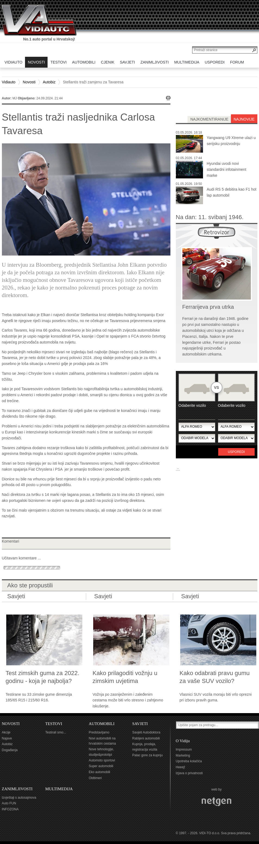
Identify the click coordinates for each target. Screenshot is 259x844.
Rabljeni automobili (146, 738)
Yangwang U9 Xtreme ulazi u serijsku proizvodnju (231, 141)
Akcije (6, 732)
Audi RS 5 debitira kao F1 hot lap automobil (232, 192)
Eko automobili (99, 772)
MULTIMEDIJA (59, 789)
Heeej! (180, 767)
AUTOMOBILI (102, 724)
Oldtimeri (95, 778)
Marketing (183, 755)
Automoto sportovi (102, 760)
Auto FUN (9, 803)
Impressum (184, 749)
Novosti (29, 82)
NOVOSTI (11, 724)
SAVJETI (140, 724)
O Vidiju (183, 741)
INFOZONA (10, 809)
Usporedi (236, 452)
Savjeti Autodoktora (146, 732)
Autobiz (49, 82)
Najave (7, 738)
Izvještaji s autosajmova (19, 797)
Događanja (10, 750)
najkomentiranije (209, 119)
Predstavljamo (99, 732)
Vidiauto (8, 82)
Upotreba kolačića (189, 761)
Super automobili (101, 766)
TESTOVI (53, 724)
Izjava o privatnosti (189, 773)
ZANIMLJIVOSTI (17, 789)
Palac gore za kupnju (147, 755)
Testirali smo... (55, 732)
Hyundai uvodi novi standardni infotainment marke (226, 169)
